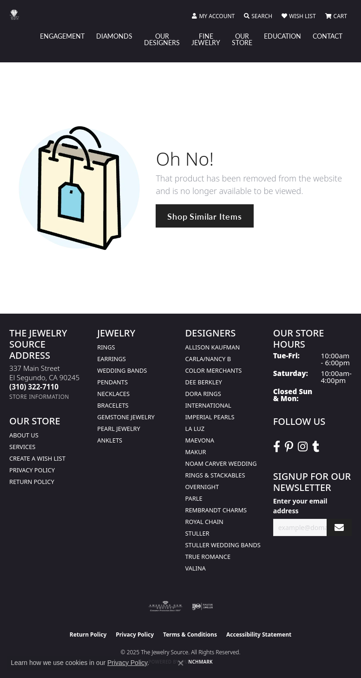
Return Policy (31, 481)
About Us (24, 435)
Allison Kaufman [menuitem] (212, 347)
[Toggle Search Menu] (258, 16)
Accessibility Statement (258, 634)
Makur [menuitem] (195, 452)
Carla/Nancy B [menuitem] (208, 359)
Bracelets (112, 405)
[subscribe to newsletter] (339, 527)
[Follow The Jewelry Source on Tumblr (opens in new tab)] (315, 446)
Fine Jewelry (205, 39)
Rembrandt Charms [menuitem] (216, 510)
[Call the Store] (34, 386)
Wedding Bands (122, 370)
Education (282, 35)
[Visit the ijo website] (202, 606)
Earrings (111, 359)
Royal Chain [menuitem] (204, 521)
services (22, 447)
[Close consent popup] (181, 663)
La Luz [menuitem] (194, 428)
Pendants (112, 382)
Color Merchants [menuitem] (213, 370)
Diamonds (114, 35)
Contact (327, 35)
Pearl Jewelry (118, 428)
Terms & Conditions (190, 634)
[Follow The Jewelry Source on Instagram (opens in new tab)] (303, 446)
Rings (106, 347)
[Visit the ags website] (165, 606)
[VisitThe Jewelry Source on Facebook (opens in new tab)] (276, 446)
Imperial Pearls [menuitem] (210, 417)
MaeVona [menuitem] (199, 440)
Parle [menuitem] (194, 498)
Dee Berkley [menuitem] (203, 382)
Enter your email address (300, 506)
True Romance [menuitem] (208, 556)
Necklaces (113, 393)
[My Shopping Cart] (336, 16)
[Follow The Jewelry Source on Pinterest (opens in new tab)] (289, 446)
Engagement (62, 35)
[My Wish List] (298, 16)
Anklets (109, 440)
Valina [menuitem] (195, 568)
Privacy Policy (32, 470)
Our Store (242, 39)
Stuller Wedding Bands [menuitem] (223, 545)
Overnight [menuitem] (202, 487)
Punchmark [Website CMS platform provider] (197, 661)
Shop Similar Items (204, 216)
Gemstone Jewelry (126, 417)
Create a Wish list (37, 458)
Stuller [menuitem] (197, 533)
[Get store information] (39, 397)
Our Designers (162, 39)
